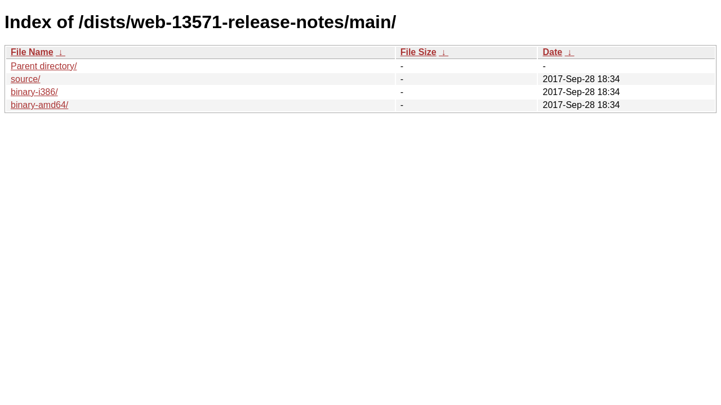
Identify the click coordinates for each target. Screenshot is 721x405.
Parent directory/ (44, 66)
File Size (418, 52)
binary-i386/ (34, 92)
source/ (25, 79)
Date (552, 52)
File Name (32, 52)
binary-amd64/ (39, 105)
